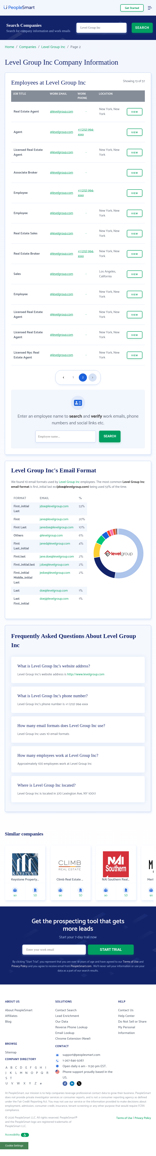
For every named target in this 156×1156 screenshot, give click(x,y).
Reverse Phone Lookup (71, 1027)
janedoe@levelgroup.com (56, 527)
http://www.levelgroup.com (85, 674)
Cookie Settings (14, 1145)
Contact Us (126, 1010)
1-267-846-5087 (69, 1060)
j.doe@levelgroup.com (54, 564)
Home (9, 47)
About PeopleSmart (18, 1010)
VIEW (134, 112)
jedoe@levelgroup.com (55, 573)
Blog (8, 1021)
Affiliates (11, 1016)
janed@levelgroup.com (55, 543)
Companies (27, 47)
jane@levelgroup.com (54, 519)
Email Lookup (64, 1033)
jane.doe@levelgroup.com (57, 556)
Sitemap (11, 1052)
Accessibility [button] (17, 1134)
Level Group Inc (53, 47)
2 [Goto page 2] (83, 377)
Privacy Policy (20, 966)
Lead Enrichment (67, 1016)
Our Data (61, 1021)
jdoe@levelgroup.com (54, 506)
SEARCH (142, 28)
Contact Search (66, 1010)
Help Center (126, 1016)
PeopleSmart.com (81, 966)
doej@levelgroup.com (54, 599)
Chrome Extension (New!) (73, 1038)
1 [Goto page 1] (73, 377)
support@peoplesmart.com (77, 1055)
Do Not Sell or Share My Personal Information (132, 1027)
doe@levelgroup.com (54, 590)
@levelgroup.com (61, 111)
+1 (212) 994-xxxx (86, 132)
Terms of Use (130, 962)
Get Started (132, 8)
